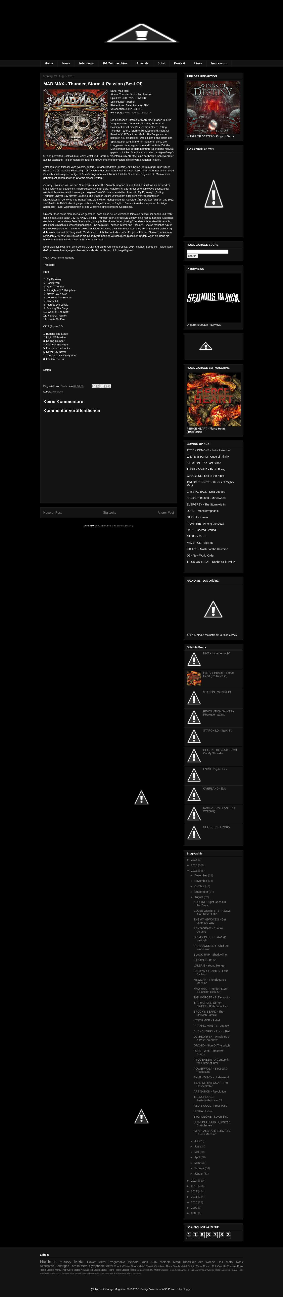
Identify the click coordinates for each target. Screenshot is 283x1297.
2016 (194, 865)
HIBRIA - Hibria (203, 1111)
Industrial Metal (87, 1273)
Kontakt (179, 63)
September (201, 891)
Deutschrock (142, 1269)
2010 (194, 1202)
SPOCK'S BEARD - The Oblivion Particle (208, 1013)
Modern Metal (125, 1273)
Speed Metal (54, 1269)
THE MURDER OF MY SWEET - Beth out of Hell (211, 1004)
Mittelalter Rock (112, 1273)
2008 (194, 1213)
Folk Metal (45, 1273)
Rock (239, 1262)
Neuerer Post (52, 512)
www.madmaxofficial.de (138, 112)
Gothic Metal (195, 1266)
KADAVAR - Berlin (205, 960)
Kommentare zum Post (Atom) (115, 525)
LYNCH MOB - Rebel (207, 1020)
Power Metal (96, 1262)
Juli (196, 1141)
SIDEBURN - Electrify (216, 827)
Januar (199, 1173)
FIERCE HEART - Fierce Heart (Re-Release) (218, 674)
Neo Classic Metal (58, 1273)
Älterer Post (166, 512)
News (66, 63)
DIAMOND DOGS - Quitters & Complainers (212, 1123)
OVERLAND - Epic (214, 788)
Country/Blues (122, 1266)
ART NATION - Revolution (210, 1091)
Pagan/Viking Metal (210, 1269)
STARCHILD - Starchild (217, 730)
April (197, 1157)
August (199, 897)
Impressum (219, 63)
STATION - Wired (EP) (217, 692)
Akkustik (225, 1269)
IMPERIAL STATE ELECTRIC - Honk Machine (212, 1132)
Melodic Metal (170, 1262)
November (201, 880)
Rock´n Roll (209, 1266)
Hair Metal (226, 1262)
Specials (143, 63)
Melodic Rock (138, 1262)
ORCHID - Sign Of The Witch (212, 1045)
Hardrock (57, 391)
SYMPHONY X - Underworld (211, 1077)
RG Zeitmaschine (115, 63)
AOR (154, 1262)
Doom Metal (138, 1266)
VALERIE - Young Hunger (209, 965)
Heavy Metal (72, 1261)
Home (49, 63)
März (197, 1162)
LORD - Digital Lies (215, 769)
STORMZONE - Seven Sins (211, 1116)
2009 (194, 1207)
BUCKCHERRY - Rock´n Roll (212, 1031)
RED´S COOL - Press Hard (210, 1105)
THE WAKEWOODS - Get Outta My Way (210, 921)
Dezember (201, 875)
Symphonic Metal (101, 1266)
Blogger (187, 1289)
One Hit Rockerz (226, 1266)
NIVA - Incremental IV (216, 653)
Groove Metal (73, 1273)
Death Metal (180, 1266)
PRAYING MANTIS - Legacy (211, 1025)
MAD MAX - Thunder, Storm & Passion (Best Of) (211, 990)
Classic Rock (167, 1269)
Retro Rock (114, 1269)
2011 (194, 1196)
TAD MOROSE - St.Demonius (212, 997)
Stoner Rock (128, 1269)
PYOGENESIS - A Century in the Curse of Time (211, 1061)
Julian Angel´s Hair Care (187, 1269)
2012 (194, 1191)
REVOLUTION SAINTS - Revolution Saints (218, 713)
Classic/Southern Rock (159, 1266)
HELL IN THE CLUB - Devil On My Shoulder (220, 751)
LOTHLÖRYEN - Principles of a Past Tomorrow (212, 1038)
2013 (194, 1186)
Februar (199, 1168)
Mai (197, 1151)
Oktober (199, 886)
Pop (64, 1269)
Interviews (86, 63)
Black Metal (100, 1269)
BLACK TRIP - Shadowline (210, 954)
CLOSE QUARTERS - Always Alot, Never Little (212, 912)
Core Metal (73, 1269)
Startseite (109, 512)
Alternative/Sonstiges (54, 1266)
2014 (194, 1180)
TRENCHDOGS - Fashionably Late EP (208, 1098)
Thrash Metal (79, 1266)
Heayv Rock (236, 1269)
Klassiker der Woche (199, 1262)
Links (198, 63)
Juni (197, 1146)
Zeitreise (137, 1273)
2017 (194, 859)
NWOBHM (87, 1269)
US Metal (155, 1269)
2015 (194, 870)
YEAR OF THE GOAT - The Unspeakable (211, 1084)
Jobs (161, 63)
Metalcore (99, 1273)
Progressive (117, 1262)
